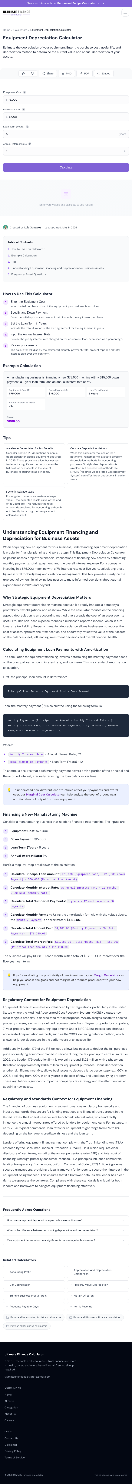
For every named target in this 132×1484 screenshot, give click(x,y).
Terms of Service (15, 1457)
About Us (10, 1414)
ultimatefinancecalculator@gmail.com (27, 1376)
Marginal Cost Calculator (43, 794)
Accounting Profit (18, 1272)
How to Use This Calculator (28, 249)
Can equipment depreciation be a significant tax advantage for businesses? (66, 1240)
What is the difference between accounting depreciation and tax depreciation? (66, 1230)
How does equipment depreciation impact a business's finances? (66, 1220)
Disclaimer (11, 1444)
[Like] (23, 74)
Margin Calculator (106, 975)
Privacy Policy (13, 1451)
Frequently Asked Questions (28, 274)
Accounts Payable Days (22, 1306)
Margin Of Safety (82, 1295)
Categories (11, 1407)
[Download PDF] (84, 73)
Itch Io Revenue (81, 1306)
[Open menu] (125, 13)
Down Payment (14, 109)
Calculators (20, 30)
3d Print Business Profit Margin (26, 1295)
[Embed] (103, 73)
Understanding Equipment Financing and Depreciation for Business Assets (58, 268)
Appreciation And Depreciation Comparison (90, 1271)
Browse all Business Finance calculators (94, 1317)
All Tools (9, 1401)
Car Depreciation (17, 1285)
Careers (9, 1420)
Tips (13, 261)
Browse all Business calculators (26, 1326)
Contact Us (11, 1438)
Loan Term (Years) (16, 126)
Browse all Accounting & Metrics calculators (33, 1317)
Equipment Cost (14, 92)
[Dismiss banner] (103, 3)
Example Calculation (24, 255)
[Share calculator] (48, 73)
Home (6, 30)
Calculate (66, 167)
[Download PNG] (66, 73)
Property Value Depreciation (89, 1285)
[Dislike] (32, 74)
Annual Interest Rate (17, 143)
